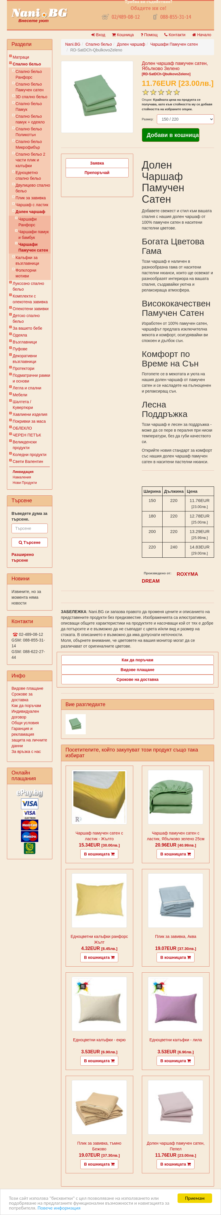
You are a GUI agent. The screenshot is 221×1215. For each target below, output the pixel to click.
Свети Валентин (28, 461)
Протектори (23, 368)
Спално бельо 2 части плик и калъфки (30, 160)
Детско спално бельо (26, 318)
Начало (201, 34)
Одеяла (20, 335)
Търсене (30, 542)
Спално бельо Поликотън (29, 132)
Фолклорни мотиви (26, 273)
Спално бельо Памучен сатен (30, 87)
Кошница (123, 34)
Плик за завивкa (31, 198)
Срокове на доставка (138, 679)
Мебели (20, 395)
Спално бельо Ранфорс (29, 74)
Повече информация (58, 1208)
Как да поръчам (26, 705)
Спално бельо (27, 64)
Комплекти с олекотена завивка (30, 299)
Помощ (149, 34)
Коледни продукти (29, 454)
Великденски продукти (25, 445)
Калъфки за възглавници (27, 260)
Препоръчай (97, 172)
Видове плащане (27, 688)
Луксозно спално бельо (28, 286)
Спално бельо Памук (29, 106)
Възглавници (25, 342)
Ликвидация (23, 472)
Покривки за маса (29, 421)
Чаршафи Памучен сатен (33, 247)
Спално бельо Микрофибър (29, 144)
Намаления (22, 477)
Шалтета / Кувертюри (23, 404)
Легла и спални (27, 388)
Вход (98, 34)
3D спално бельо (31, 96)
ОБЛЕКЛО (22, 428)
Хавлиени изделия (30, 414)
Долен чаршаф (30, 211)
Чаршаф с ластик (32, 204)
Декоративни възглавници (25, 359)
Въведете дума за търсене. (29, 516)
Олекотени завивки (31, 308)
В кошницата (99, 854)
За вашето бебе (27, 328)
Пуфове (20, 349)
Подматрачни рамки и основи (31, 378)
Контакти (174, 34)
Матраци (21, 57)
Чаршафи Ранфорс (27, 222)
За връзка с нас (26, 751)
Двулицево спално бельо (33, 188)
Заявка (97, 163)
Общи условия (25, 722)
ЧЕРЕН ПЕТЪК (27, 435)
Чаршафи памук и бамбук (33, 234)
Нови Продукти (25, 483)
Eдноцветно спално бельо (28, 175)
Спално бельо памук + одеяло (30, 119)
